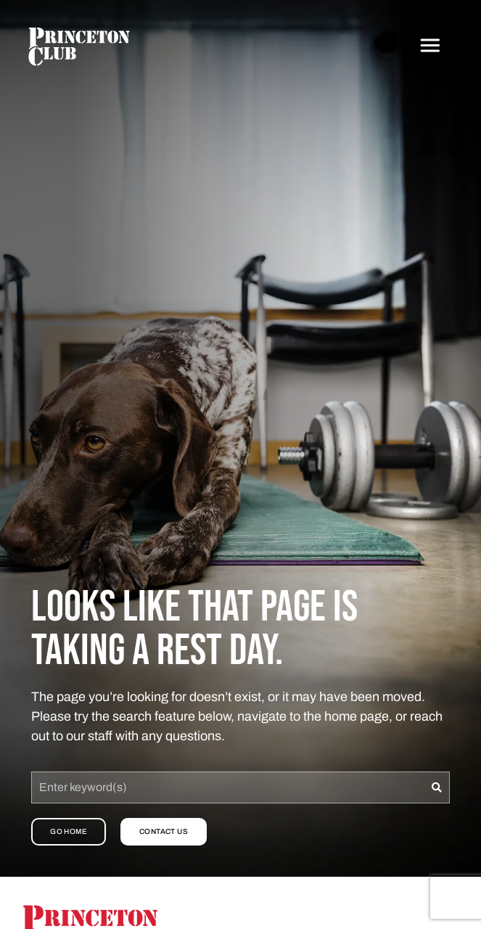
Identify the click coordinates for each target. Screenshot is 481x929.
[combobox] (227, 787)
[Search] (437, 787)
